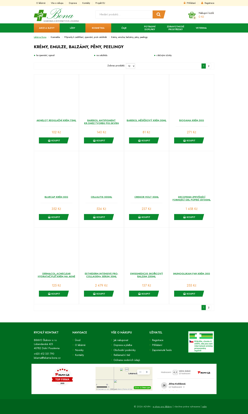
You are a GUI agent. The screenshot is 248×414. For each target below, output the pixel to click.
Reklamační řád (122, 355)
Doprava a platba (123, 345)
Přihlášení (190, 3)
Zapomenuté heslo (162, 350)
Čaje (124, 28)
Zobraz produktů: (116, 65)
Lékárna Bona (40, 37)
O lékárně (40, 3)
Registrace (207, 3)
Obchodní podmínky (125, 350)
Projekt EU (100, 3)
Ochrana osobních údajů (127, 360)
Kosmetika (98, 28)
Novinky (79, 350)
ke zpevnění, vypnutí (45, 55)
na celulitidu (101, 55)
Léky (72, 28)
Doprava (73, 3)
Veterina (201, 28)
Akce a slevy (46, 28)
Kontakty (86, 3)
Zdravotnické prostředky (175, 28)
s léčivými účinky (164, 55)
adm (204, 406)
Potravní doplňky (149, 28)
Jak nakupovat (121, 340)
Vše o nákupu (57, 3)
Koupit (54, 140)
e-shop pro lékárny (162, 406)
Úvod (77, 340)
